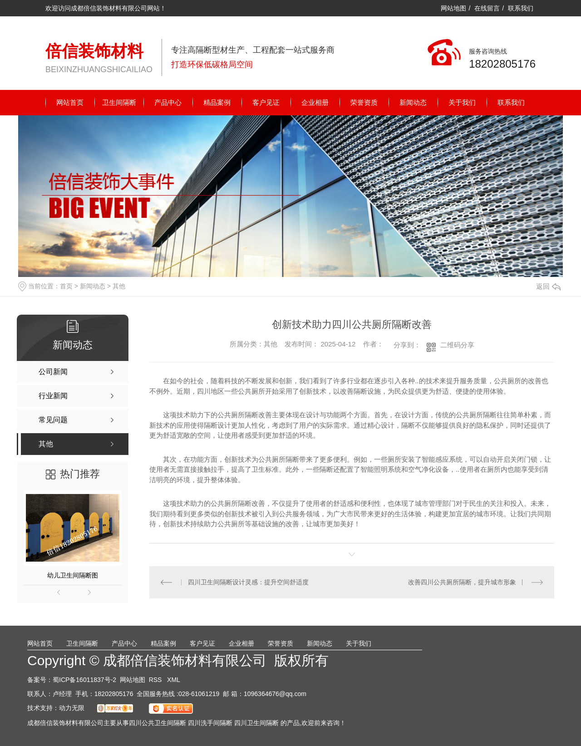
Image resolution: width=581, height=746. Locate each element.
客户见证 (266, 102)
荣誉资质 (364, 102)
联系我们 (520, 8)
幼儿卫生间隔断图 (72, 575)
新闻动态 (413, 102)
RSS (156, 679)
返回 (548, 286)
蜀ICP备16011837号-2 (84, 679)
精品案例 (217, 102)
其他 (119, 286)
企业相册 (315, 102)
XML (173, 679)
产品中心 (168, 102)
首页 (66, 286)
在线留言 (487, 8)
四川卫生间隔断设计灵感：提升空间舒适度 (248, 582)
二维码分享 (457, 345)
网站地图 (453, 8)
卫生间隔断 (119, 102)
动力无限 (71, 707)
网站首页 (70, 102)
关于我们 (462, 102)
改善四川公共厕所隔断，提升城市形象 (462, 582)
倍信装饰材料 (94, 51)
